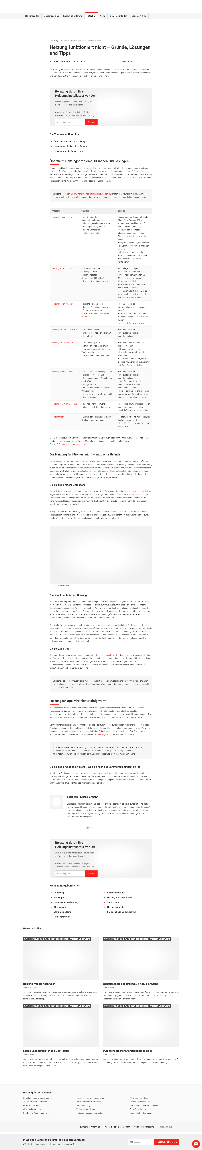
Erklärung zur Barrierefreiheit (136, 1138)
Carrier (49, 1147)
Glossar (126, 1127)
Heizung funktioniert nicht (91, 41)
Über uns (95, 1127)
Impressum (67, 1138)
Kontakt (84, 1127)
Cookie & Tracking (113, 1138)
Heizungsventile (105, 734)
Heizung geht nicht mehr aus (64, 404)
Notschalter (88, 233)
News (102, 16)
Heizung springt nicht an (62, 217)
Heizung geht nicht (109, 655)
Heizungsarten (32, 16)
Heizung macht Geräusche (63, 371)
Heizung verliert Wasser (62, 304)
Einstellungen (96, 1138)
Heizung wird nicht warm (62, 342)
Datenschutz (81, 1138)
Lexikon (115, 1127)
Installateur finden (118, 16)
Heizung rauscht (94, 498)
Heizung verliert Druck (61, 268)
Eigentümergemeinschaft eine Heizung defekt (90, 194)
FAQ (106, 1127)
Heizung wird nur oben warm (64, 329)
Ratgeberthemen (60, 41)
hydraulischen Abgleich (102, 625)
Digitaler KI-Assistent (144, 1127)
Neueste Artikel (139, 16)
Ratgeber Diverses (74, 41)
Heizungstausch (117, 471)
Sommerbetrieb (56, 779)
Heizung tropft (58, 417)
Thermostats (132, 494)
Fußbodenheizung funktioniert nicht (72, 444)
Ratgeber (91, 16)
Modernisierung (51, 16)
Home (52, 41)
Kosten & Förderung (72, 16)
